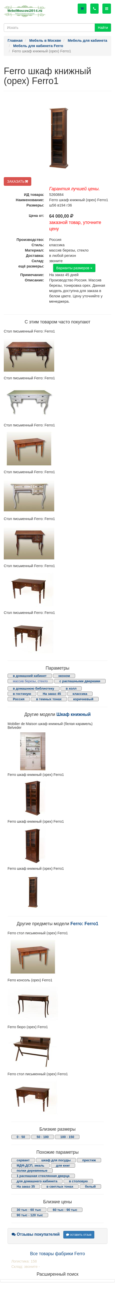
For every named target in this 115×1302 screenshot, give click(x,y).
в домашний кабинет (30, 676)
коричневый (83, 699)
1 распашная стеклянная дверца (43, 1176)
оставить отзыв (79, 1234)
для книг (63, 1165)
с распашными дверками (80, 681)
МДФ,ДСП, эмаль (30, 1165)
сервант (23, 1160)
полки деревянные (32, 1170)
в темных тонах (49, 699)
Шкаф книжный (73, 714)
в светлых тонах (59, 1186)
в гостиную (22, 694)
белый (90, 1186)
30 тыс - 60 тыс (29, 1210)
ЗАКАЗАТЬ (17, 181)
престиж (89, 1160)
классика (80, 694)
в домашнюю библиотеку (33, 688)
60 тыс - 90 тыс (65, 1210)
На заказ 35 (26, 1186)
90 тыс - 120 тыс (30, 1215)
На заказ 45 (52, 694)
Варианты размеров (74, 268)
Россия (18, 699)
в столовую (78, 1181)
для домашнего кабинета (37, 1181)
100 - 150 (67, 1137)
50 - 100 (43, 1137)
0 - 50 (21, 1137)
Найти (103, 28)
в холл (71, 688)
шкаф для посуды (56, 1160)
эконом (64, 676)
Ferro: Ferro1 (84, 923)
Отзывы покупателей (36, 1234)
